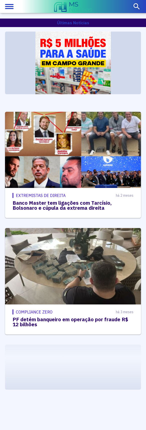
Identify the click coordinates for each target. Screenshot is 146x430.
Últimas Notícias (73, 22)
